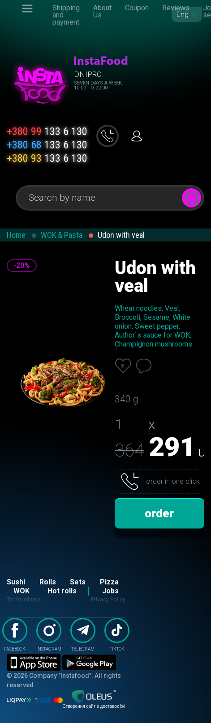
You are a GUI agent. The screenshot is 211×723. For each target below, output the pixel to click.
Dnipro (88, 74)
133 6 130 (47, 131)
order (159, 513)
